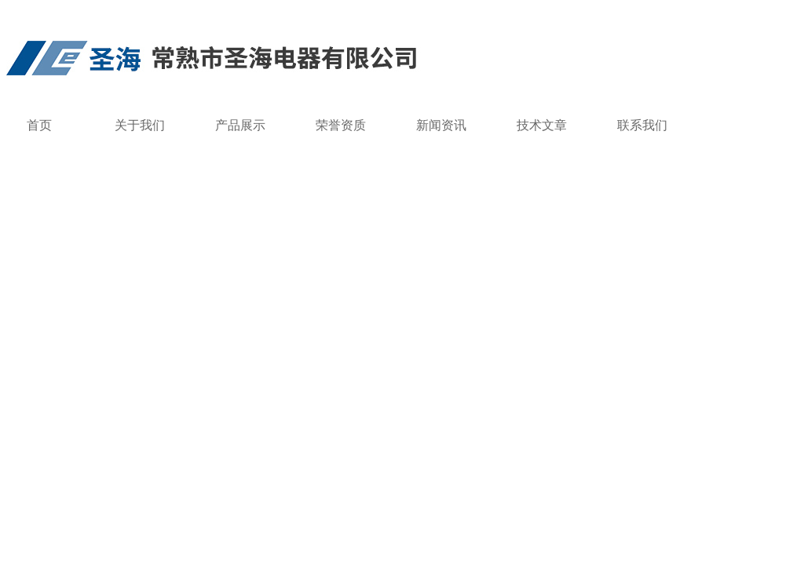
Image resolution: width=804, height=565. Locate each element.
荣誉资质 (341, 125)
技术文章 (542, 125)
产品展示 (240, 125)
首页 (39, 125)
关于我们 (140, 125)
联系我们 (642, 125)
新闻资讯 (441, 125)
